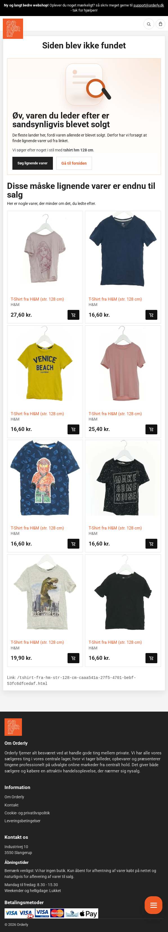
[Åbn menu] (153, 905)
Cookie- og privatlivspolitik (27, 813)
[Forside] (13, 727)
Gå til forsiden (74, 163)
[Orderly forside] (13, 29)
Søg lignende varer (32, 163)
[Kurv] (160, 24)
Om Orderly (14, 797)
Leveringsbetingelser (23, 821)
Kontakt (12, 805)
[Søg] (149, 24)
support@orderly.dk (148, 5)
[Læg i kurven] (73, 315)
